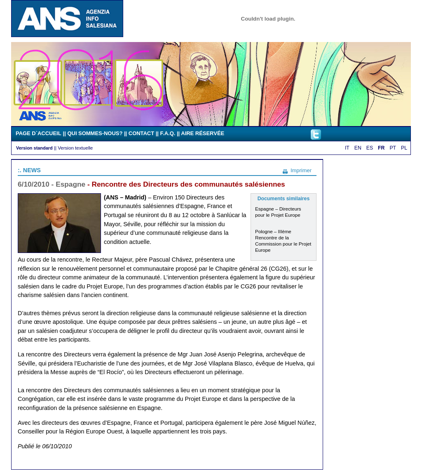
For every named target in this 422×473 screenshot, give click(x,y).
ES (369, 148)
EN (357, 148)
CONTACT (141, 133)
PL (404, 148)
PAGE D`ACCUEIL (38, 133)
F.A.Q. (168, 133)
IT (347, 148)
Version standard (34, 147)
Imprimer (301, 170)
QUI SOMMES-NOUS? (94, 133)
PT (392, 148)
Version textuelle (75, 147)
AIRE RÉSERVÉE (202, 133)
